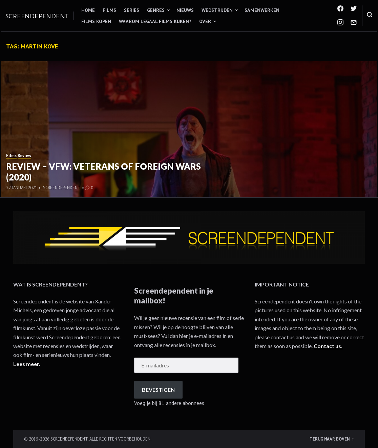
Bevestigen (158, 389)
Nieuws (185, 10)
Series (131, 10)
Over (205, 21)
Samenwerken (262, 10)
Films (109, 10)
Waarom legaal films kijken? (155, 21)
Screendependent (37, 16)
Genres (156, 10)
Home (88, 10)
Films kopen (96, 21)
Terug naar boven (330, 439)
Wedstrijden (217, 10)
